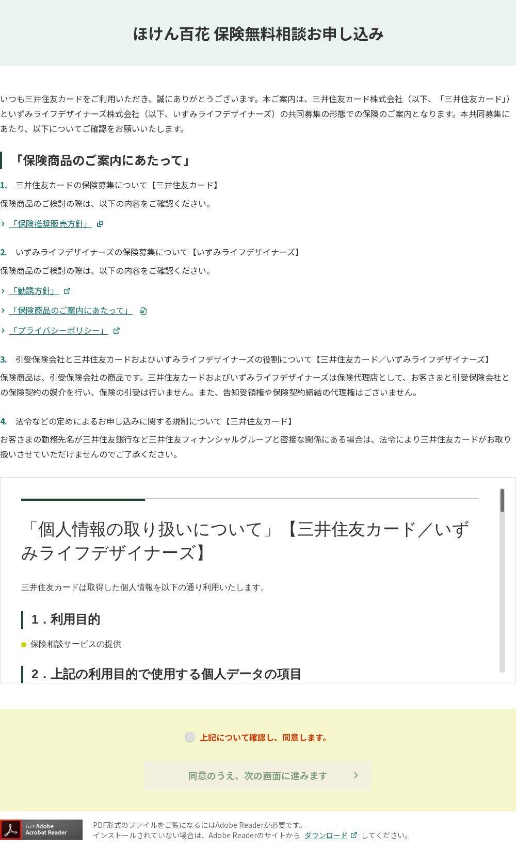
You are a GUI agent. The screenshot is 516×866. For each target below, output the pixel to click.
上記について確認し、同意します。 (265, 737)
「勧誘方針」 (39, 290)
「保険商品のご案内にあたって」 (71, 310)
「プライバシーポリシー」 (64, 330)
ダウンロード (330, 835)
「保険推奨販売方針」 (56, 223)
